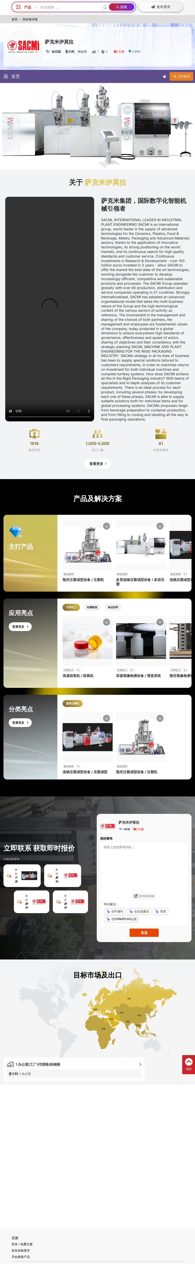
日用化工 (71, 607)
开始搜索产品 (21, 1257)
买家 (15, 1238)
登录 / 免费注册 (22, 1244)
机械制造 (92, 607)
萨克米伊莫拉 (59, 42)
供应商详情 (30, 19)
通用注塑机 (72, 703)
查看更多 (98, 463)
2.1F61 (134, 51)
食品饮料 (113, 607)
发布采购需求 (21, 1250)
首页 (15, 19)
